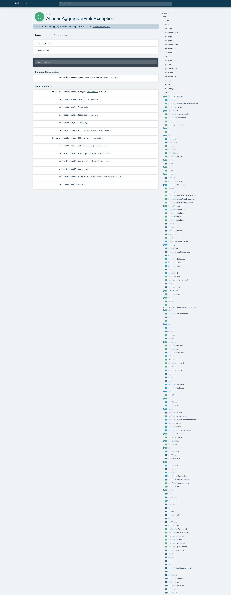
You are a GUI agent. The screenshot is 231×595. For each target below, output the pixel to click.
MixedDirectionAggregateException (179, 307)
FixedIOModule (174, 217)
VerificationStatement (178, 483)
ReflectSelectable (176, 370)
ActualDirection (175, 97)
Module (170, 310)
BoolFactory (173, 139)
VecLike (171, 473)
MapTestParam (173, 294)
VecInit (171, 469)
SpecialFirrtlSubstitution (180, 430)
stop (169, 564)
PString (171, 335)
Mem (168, 298)
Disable (171, 174)
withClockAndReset (176, 578)
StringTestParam (175, 437)
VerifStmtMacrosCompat (178, 480)
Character (172, 149)
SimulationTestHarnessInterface (182, 420)
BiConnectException (176, 118)
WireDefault (173, 497)
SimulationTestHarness (178, 416)
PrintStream (95, 161)
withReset (172, 589)
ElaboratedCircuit (176, 185)
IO (168, 255)
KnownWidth (172, 291)
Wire (169, 494)
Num (168, 324)
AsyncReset (172, 111)
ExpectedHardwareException (180, 202)
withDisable (173, 582)
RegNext (171, 381)
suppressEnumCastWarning (179, 568)
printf (170, 561)
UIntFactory (173, 451)
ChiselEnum (172, 153)
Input (170, 270)
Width (170, 490)
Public (170, 356)
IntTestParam (173, 277)
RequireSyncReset (175, 388)
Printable (172, 342)
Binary (170, 121)
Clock (170, 160)
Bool (169, 135)
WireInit (171, 504)
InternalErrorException (178, 280)
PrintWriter (95, 153)
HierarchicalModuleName (178, 252)
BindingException (175, 125)
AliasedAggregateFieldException (182, 104)
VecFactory (172, 466)
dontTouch (172, 522)
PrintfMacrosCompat (176, 353)
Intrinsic (172, 284)
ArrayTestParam (174, 107)
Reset (170, 391)
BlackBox (171, 132)
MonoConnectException (177, 314)
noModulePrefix (174, 557)
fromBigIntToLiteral (177, 529)
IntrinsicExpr (174, 287)
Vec (168, 462)
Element (171, 188)
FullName (171, 238)
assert (170, 508)
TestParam (172, 444)
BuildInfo (172, 142)
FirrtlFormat (173, 206)
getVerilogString (175, 550)
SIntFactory (173, 402)
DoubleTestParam (175, 181)
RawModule (172, 360)
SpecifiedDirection (176, 434)
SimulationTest (174, 413)
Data (169, 167)
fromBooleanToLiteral (177, 533)
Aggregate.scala (60, 35)
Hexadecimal (173, 248)
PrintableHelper (175, 346)
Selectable (172, 406)
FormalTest (172, 234)
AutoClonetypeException (178, 114)
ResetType (172, 395)
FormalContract (174, 231)
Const (170, 164)
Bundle (170, 146)
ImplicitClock (174, 263)
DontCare (171, 178)
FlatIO (170, 224)
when (169, 571)
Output (170, 331)
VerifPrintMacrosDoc (177, 476)
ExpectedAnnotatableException (181, 195)
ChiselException (175, 157)
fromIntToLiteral (175, 536)
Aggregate (172, 100)
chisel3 (49, 14)
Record (170, 367)
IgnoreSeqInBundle (176, 259)
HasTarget (172, 245)
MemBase (171, 301)
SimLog (170, 409)
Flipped (171, 227)
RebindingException (176, 363)
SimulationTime (174, 423)
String (94, 115)
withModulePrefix (175, 586)
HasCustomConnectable (177, 241)
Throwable (92, 91)
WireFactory (173, 501)
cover (170, 518)
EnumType (171, 192)
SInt (169, 399)
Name (169, 321)
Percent (171, 338)
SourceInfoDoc (174, 427)
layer (170, 554)
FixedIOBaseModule (176, 210)
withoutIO (172, 593)
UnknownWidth (173, 459)
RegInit (171, 377)
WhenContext (173, 487)
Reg (168, 374)
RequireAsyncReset (176, 384)
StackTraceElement (101, 130)
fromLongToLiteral (176, 543)
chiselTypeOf (173, 515)
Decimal (171, 171)
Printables (172, 349)
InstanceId (172, 273)
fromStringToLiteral (177, 547)
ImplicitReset (174, 266)
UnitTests (172, 455)
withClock (172, 575)
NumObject (172, 328)
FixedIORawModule (175, 220)
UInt (169, 448)
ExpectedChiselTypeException (181, 199)
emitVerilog (173, 526)
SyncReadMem (173, 441)
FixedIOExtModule (175, 213)
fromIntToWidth (174, 540)
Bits (169, 128)
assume (170, 511)
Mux (168, 317)
